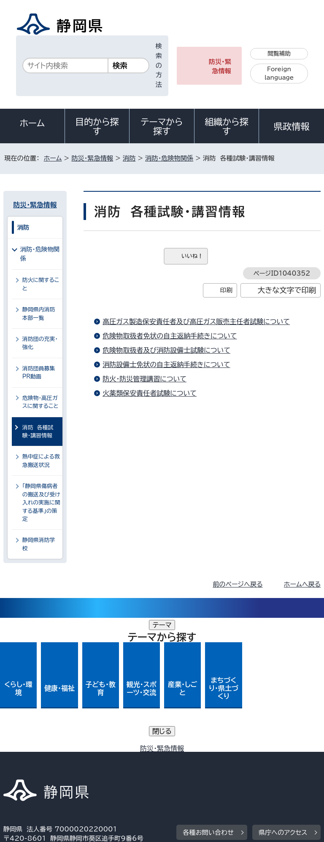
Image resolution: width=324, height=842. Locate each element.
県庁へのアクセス (283, 698)
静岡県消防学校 (38, 544)
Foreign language (279, 73)
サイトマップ (27, 770)
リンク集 (222, 760)
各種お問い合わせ (208, 698)
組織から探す (226, 126)
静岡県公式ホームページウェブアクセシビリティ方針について (96, 760)
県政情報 (291, 126)
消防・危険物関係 (169, 158)
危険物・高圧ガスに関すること (40, 402)
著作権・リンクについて (43, 751)
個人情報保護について (137, 751)
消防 (129, 158)
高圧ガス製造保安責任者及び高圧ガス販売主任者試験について (196, 321)
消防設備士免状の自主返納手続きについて (166, 364)
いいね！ (192, 256)
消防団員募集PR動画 (38, 372)
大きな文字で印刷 (287, 290)
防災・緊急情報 (220, 67)
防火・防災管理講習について (144, 378)
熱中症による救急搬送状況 (41, 460)
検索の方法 (159, 65)
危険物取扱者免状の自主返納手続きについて (170, 336)
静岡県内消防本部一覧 (38, 313)
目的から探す (97, 126)
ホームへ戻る (302, 584)
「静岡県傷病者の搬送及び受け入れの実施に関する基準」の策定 (41, 502)
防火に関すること (40, 284)
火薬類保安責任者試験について (150, 393)
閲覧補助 (279, 53)
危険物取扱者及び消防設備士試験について (166, 350)
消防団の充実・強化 (40, 343)
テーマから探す (162, 126)
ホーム (32, 123)
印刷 (226, 290)
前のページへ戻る (238, 584)
